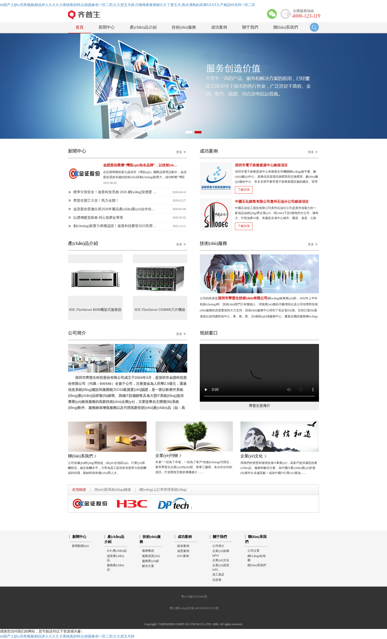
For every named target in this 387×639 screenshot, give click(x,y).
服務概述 (148, 550)
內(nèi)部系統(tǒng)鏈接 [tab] (112, 489)
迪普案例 (183, 551)
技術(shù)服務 (184, 27)
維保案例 (183, 546)
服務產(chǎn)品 (115, 567)
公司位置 (253, 550)
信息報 (216, 580)
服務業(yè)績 (150, 561)
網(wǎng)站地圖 (256, 558)
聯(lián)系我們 (285, 27)
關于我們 (250, 27)
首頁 (80, 27)
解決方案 (148, 566)
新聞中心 (107, 27)
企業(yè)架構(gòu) (220, 553)
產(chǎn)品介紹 (143, 27)
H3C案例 (183, 556)
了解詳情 (244, 189)
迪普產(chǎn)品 (115, 558)
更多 (181, 152)
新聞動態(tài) (80, 546)
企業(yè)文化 (220, 560)
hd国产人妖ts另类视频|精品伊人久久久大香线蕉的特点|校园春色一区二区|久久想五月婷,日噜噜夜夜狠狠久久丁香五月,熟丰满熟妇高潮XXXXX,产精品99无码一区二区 (127, 5)
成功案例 (219, 27)
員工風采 (218, 574)
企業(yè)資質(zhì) (220, 567)
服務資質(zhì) (151, 556)
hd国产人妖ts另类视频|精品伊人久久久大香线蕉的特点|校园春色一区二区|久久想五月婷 (67, 636)
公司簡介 (218, 546)
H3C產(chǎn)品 (117, 550)
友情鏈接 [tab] (79, 489)
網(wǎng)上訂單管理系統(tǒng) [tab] (163, 489)
